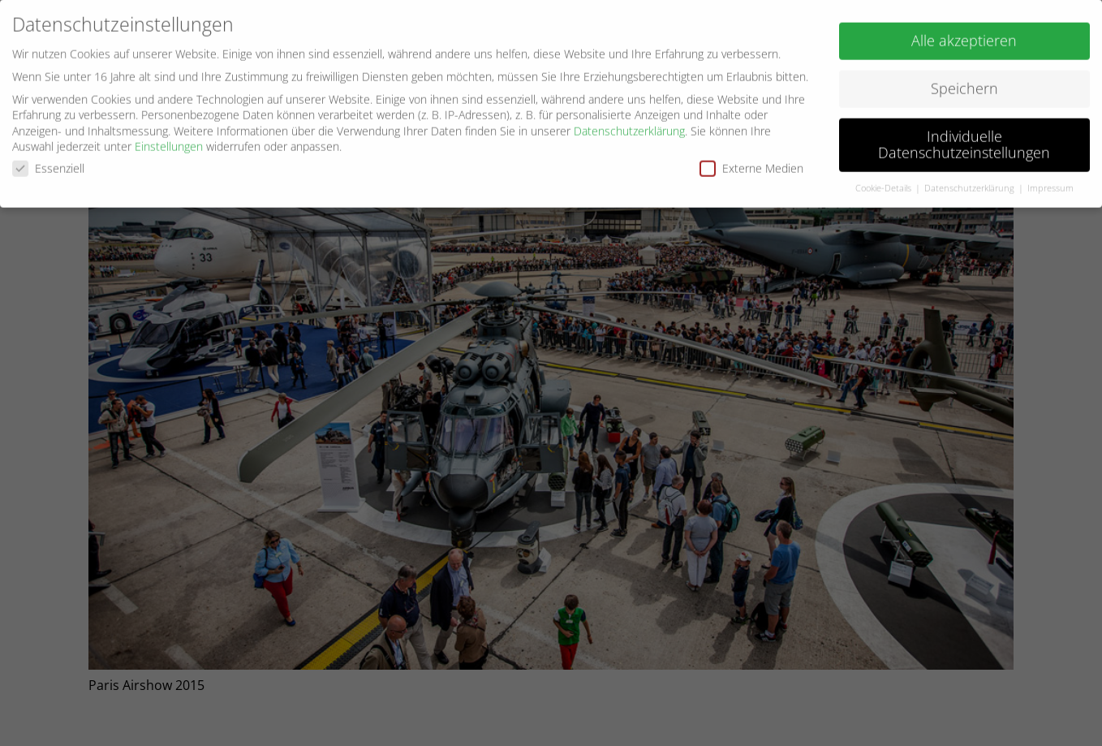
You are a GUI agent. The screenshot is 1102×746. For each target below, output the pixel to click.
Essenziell (48, 162)
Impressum (1050, 182)
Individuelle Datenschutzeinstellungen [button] (964, 139)
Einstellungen (169, 141)
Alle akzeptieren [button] (964, 35)
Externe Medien (751, 162)
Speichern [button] (964, 83)
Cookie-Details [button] (884, 182)
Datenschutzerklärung (629, 124)
